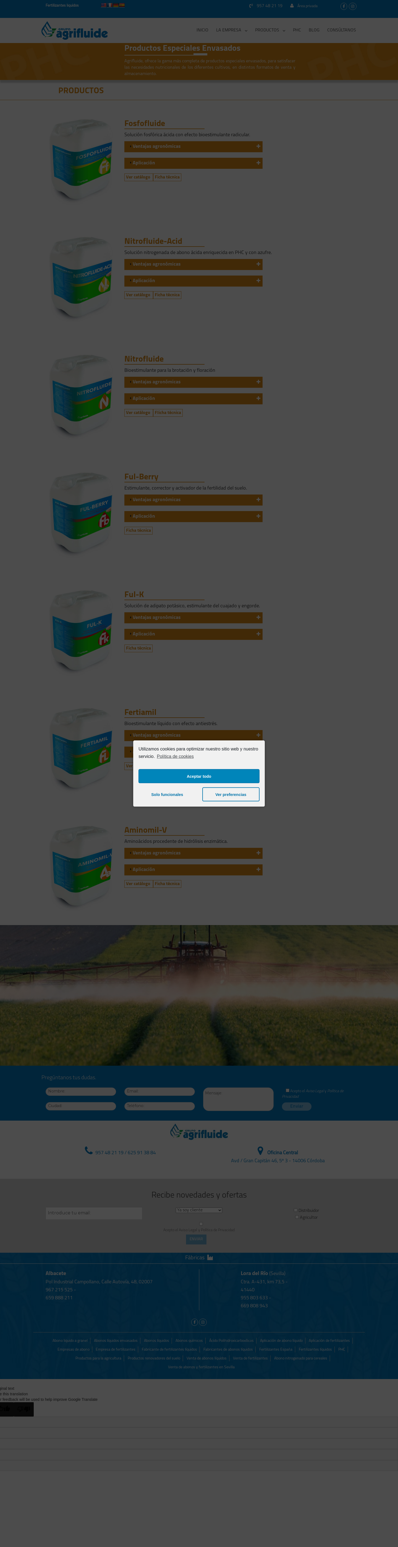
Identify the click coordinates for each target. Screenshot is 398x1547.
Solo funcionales (167, 794)
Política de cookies (175, 756)
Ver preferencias (230, 794)
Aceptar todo (199, 776)
